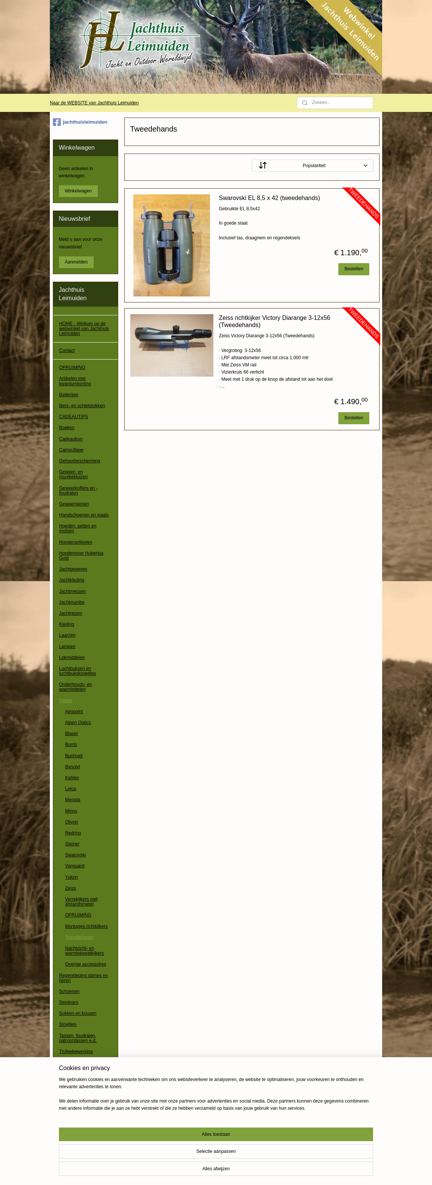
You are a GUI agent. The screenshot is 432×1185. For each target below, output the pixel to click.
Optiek (66, 700)
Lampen (67, 646)
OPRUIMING (72, 367)
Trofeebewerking (76, 1051)
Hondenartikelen (75, 542)
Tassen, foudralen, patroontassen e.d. (78, 1038)
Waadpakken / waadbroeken (73, 1081)
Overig (66, 1116)
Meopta (72, 799)
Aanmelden (76, 262)
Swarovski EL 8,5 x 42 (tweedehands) (269, 198)
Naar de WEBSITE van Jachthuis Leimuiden (94, 102)
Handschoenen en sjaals (84, 515)
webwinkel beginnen (237, 1171)
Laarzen (67, 635)
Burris (71, 744)
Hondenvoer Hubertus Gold (81, 556)
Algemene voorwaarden (83, 1134)
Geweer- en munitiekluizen (73, 474)
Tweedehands (79, 937)
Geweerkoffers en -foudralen (78, 490)
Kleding (66, 624)
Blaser (71, 733)
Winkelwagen (78, 191)
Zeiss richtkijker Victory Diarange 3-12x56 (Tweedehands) (274, 321)
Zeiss (70, 888)
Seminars (69, 1002)
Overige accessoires (85, 964)
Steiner (72, 844)
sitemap (199, 1171)
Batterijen (69, 394)
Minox (71, 811)
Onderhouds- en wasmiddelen (75, 687)
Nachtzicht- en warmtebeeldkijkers (84, 951)
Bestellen (353, 268)
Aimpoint (74, 711)
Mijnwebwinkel (295, 1171)
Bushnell (74, 755)
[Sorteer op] (312, 165)
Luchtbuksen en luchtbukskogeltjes (77, 671)
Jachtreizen (70, 613)
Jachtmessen (72, 591)
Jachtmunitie (72, 602)
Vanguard (75, 866)
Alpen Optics (78, 722)
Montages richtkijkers (86, 926)
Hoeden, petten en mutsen (78, 528)
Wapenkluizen (73, 1094)
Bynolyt (72, 766)
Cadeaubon (71, 439)
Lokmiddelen (72, 657)
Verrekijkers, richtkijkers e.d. (83, 1065)
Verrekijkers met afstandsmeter (81, 902)
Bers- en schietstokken (82, 405)
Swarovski (75, 855)
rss (212, 1171)
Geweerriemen (74, 504)
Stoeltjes (68, 1024)
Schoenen (69, 991)
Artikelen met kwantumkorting (75, 381)
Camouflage (71, 450)
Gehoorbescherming (79, 461)
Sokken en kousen (78, 1013)
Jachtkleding (72, 580)
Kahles (72, 777)
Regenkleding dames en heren (83, 978)
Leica (70, 788)
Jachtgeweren (73, 569)
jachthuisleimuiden (80, 122)
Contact (67, 350)
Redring (73, 833)
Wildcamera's (72, 1105)
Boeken (67, 427)
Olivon (71, 822)
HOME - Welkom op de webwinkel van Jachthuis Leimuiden (84, 328)
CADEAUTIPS (73, 416)
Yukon (71, 877)
